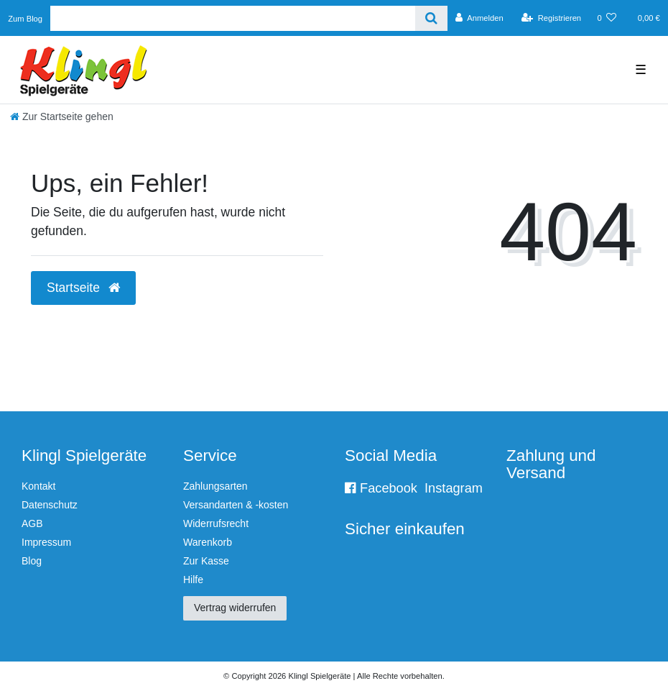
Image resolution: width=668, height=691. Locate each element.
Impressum (46, 542)
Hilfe (193, 579)
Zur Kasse (206, 561)
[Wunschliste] (606, 18)
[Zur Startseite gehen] (61, 116)
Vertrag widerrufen (235, 607)
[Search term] (232, 18)
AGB (32, 523)
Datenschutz (50, 505)
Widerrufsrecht (216, 523)
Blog (32, 561)
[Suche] (431, 18)
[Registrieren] (551, 18)
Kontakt (38, 486)
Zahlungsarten (215, 486)
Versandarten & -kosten (235, 505)
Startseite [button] (83, 287)
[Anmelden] (479, 18)
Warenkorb (207, 542)
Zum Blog (25, 18)
